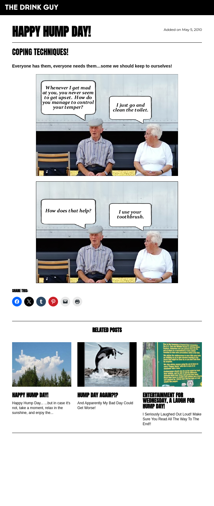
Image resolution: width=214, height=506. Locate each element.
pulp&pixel (114, 494)
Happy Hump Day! (30, 395)
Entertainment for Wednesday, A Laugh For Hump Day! (168, 400)
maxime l (115, 498)
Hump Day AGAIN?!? (97, 395)
